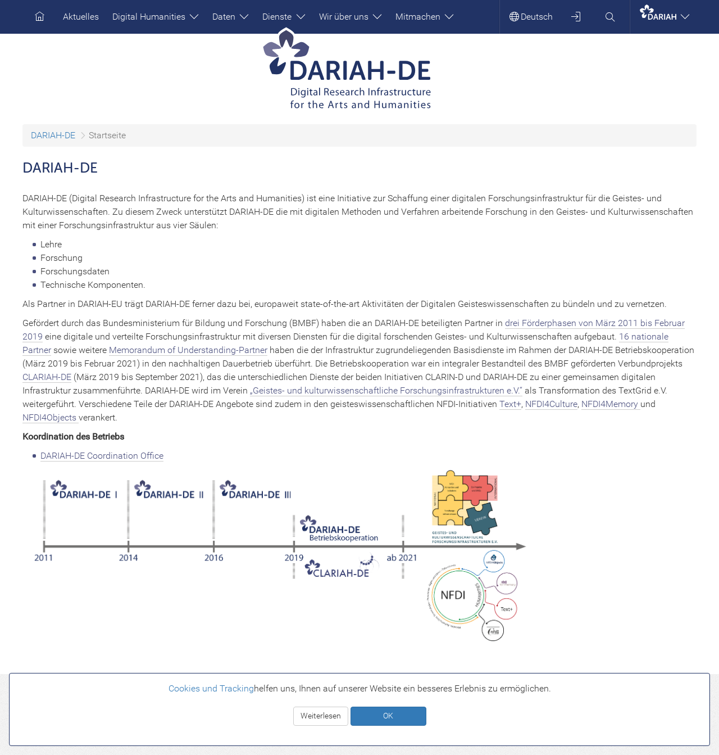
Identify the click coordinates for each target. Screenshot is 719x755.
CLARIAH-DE (46, 377)
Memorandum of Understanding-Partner (188, 350)
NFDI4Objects (50, 417)
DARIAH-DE (53, 135)
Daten (230, 16)
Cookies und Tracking (211, 688)
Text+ (510, 404)
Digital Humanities (155, 16)
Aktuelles (81, 16)
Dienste (283, 16)
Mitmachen (424, 16)
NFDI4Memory (610, 404)
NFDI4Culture (551, 404)
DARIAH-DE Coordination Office (101, 455)
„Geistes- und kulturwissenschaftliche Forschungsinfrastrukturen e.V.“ (386, 390)
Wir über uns (350, 16)
